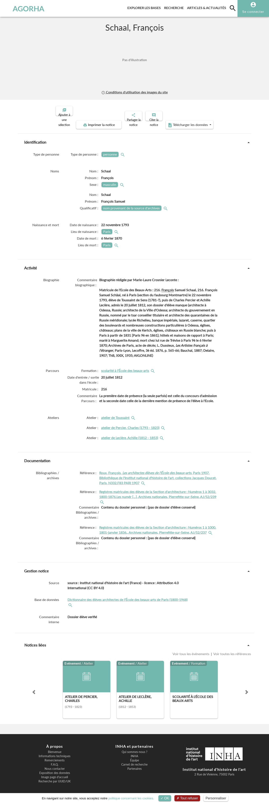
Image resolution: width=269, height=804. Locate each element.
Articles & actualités (207, 7)
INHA (134, 753)
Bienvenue (54, 748)
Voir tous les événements (191, 650)
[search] (232, 8)
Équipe (134, 757)
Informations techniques (54, 753)
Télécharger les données (182, 121)
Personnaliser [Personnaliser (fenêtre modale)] (216, 798)
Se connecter (253, 11)
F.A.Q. (54, 761)
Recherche (174, 7)
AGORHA (24, 8)
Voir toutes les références (232, 650)
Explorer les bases (144, 7)
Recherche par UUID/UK (54, 778)
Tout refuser (187, 798)
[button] (34, 688)
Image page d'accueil (54, 774)
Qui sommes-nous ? (134, 748)
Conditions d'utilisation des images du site (134, 92)
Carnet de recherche (134, 761)
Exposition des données (54, 769)
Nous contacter (55, 765)
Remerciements (55, 757)
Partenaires (134, 765)
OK (165, 798)
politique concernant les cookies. (131, 798)
